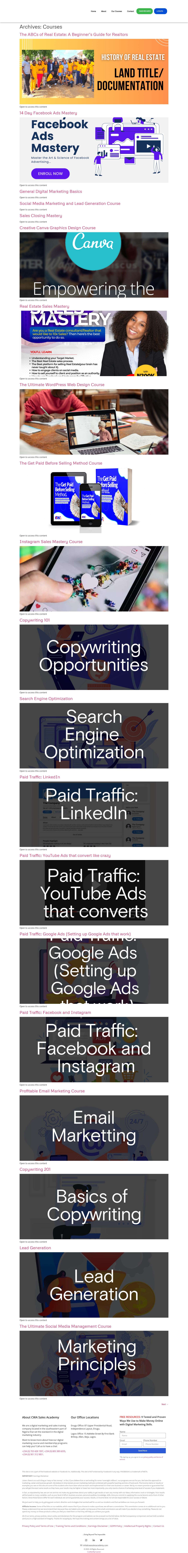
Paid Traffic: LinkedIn (40, 776)
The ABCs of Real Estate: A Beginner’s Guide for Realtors (74, 34)
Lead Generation (35, 1247)
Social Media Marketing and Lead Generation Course (70, 203)
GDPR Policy (116, 1526)
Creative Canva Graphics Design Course (58, 227)
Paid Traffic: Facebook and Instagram (55, 1012)
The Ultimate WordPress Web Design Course (62, 384)
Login (160, 11)
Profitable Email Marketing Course (52, 1090)
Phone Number (150, 1440)
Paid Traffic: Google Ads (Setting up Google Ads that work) (75, 933)
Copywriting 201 (35, 1169)
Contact (130, 11)
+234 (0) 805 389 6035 (54, 1451)
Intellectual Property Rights (137, 1526)
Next (165, 1404)
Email (122, 1440)
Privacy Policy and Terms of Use (37, 1526)
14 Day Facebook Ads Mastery (48, 112)
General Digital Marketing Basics (51, 191)
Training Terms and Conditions (71, 1526)
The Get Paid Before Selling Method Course (61, 462)
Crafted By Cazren (94, 1552)
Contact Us (158, 1526)
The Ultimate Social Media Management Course (65, 1326)
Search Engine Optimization (46, 698)
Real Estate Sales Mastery (44, 306)
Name (122, 1432)
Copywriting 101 (35, 619)
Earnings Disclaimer (98, 1526)
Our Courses (116, 11)
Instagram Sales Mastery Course (51, 541)
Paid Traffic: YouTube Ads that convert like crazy (65, 855)
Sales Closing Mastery (41, 215)
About (103, 11)
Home (93, 11)
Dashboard (145, 11)
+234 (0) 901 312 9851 (32, 1454)
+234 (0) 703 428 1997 (32, 1451)
